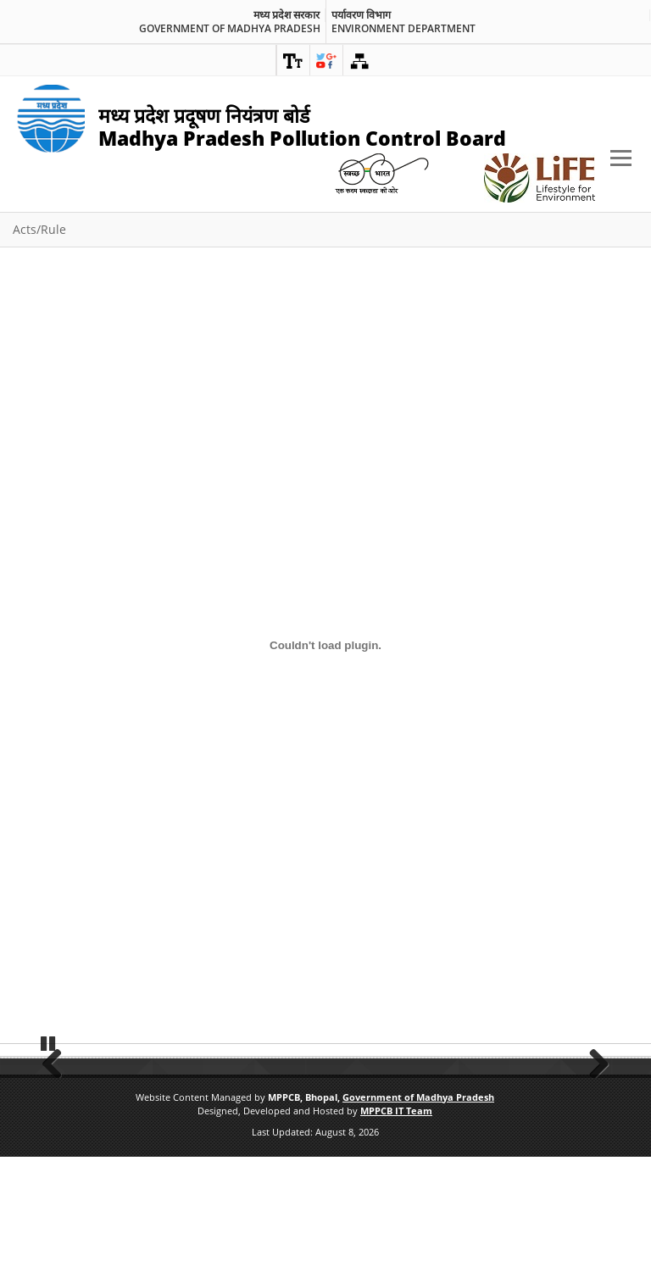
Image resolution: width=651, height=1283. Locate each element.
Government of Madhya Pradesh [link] (229, 29)
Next (593, 1122)
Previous (58, 1122)
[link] (293, 60)
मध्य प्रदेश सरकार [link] (286, 15)
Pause (48, 1167)
